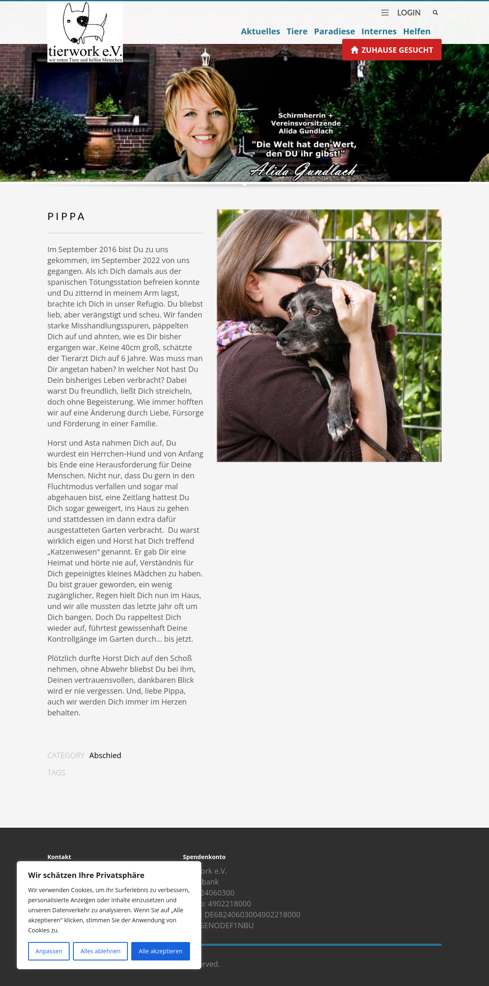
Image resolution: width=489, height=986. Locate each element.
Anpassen (49, 951)
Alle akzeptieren (160, 951)
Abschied (105, 755)
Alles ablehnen (100, 951)
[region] (109, 915)
